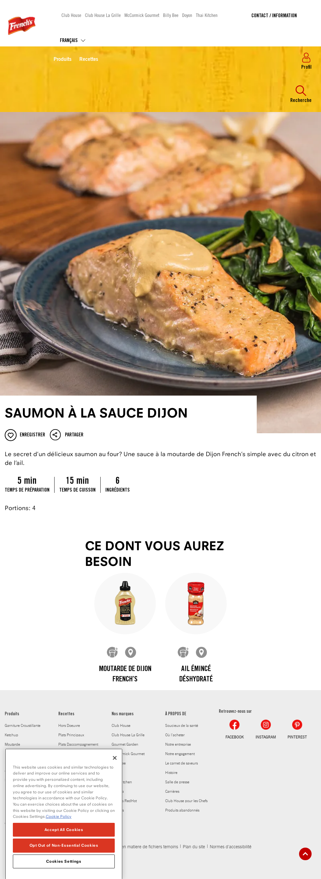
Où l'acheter (175, 735)
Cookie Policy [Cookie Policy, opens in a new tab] (58, 836)
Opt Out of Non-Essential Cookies (63, 865)
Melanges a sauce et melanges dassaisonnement (21, 762)
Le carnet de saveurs (181, 763)
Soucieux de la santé (181, 725)
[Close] (115, 777)
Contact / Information (274, 16)
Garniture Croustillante (22, 725)
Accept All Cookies (64, 849)
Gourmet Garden (125, 744)
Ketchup (11, 735)
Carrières (172, 791)
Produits (62, 59)
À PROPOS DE (175, 714)
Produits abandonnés (182, 810)
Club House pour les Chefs (186, 801)
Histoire (171, 773)
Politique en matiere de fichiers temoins (141, 847)
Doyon (187, 15)
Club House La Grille (103, 15)
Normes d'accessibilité (230, 847)
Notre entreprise (178, 744)
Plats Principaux (71, 735)
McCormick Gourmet (141, 15)
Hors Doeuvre (69, 725)
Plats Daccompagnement (78, 744)
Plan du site (194, 847)
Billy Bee (170, 15)
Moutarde (12, 744)
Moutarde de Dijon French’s (125, 675)
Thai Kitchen (207, 15)
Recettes (88, 59)
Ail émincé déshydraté (196, 675)
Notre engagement (180, 754)
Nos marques (123, 714)
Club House (71, 15)
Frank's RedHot (124, 801)
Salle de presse (177, 782)
